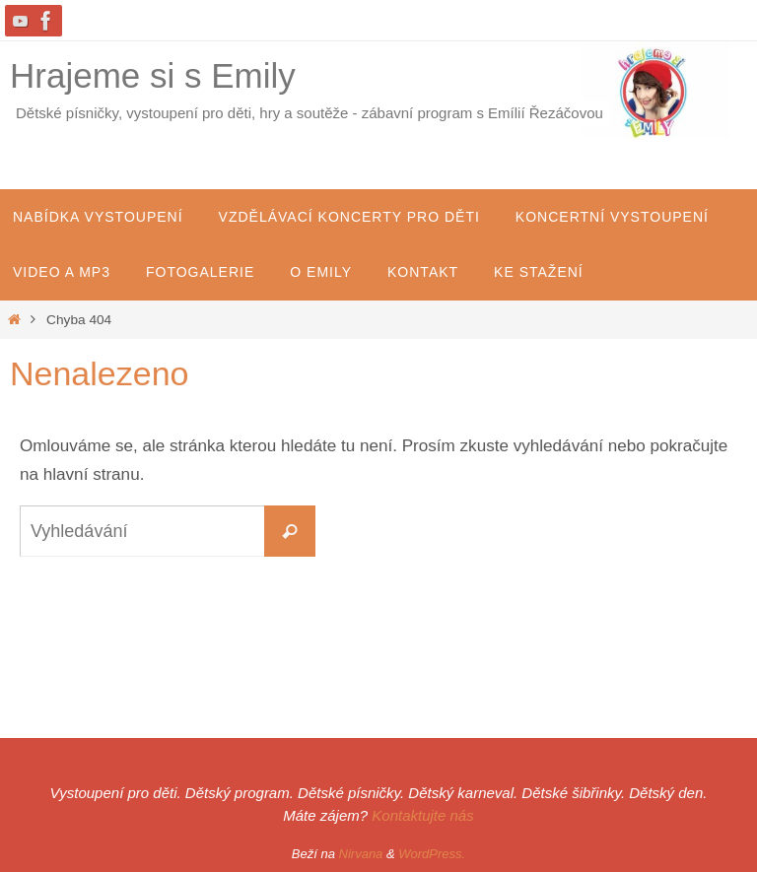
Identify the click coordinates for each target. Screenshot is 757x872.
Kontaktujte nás (422, 815)
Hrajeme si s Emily (153, 75)
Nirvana (361, 853)
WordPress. (431, 853)
